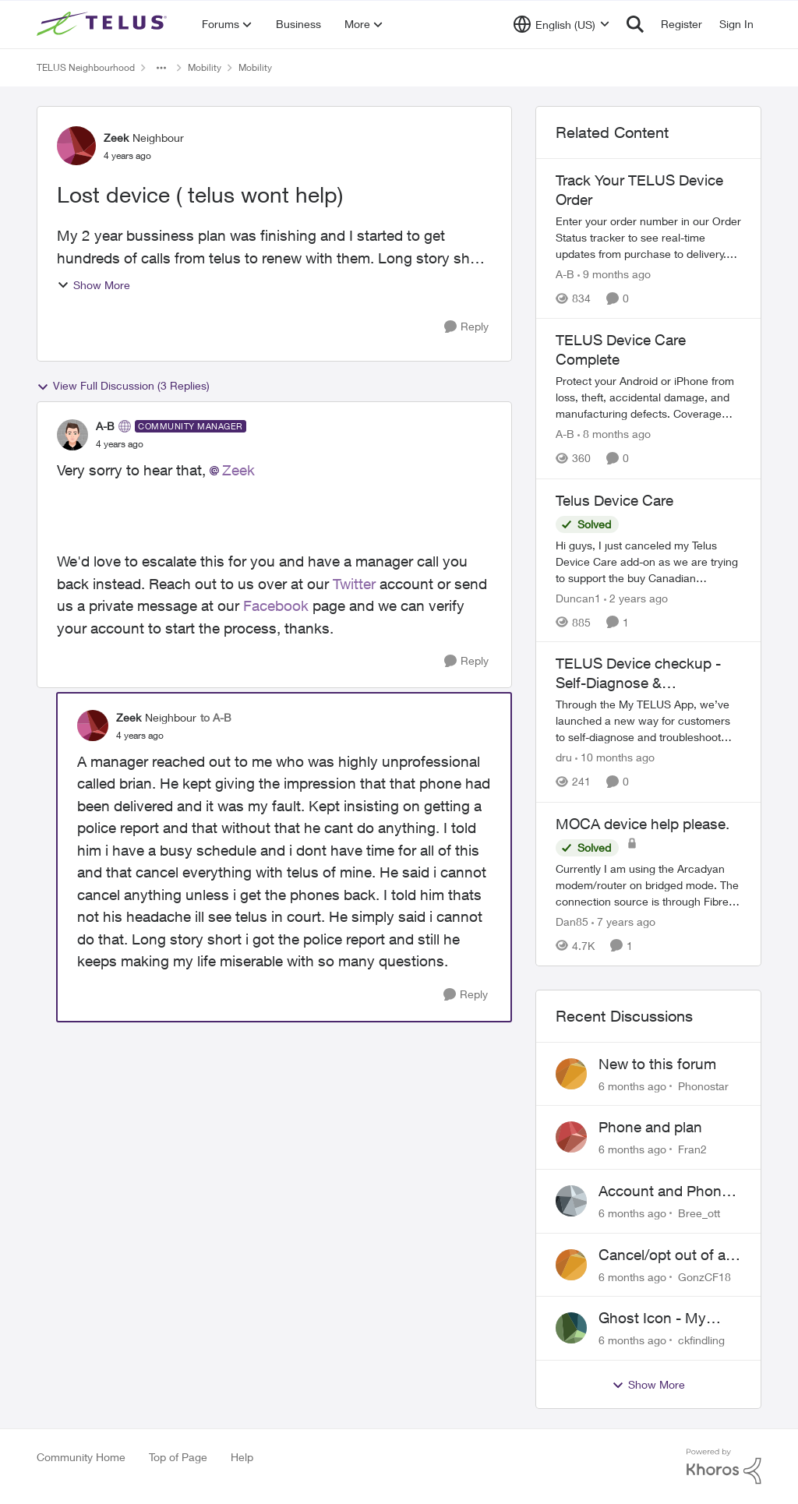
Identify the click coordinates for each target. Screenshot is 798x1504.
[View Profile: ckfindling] (571, 1327)
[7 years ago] (623, 921)
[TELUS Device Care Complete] (648, 397)
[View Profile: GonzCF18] (571, 1264)
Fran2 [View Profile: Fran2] (692, 1149)
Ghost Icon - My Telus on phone (652, 1318)
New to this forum (657, 1063)
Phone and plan (650, 1126)
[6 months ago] (632, 1085)
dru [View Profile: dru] (564, 757)
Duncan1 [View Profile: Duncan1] (578, 597)
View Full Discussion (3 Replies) (123, 386)
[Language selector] (561, 24)
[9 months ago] (614, 274)
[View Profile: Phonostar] (571, 1073)
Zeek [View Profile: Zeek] (116, 137)
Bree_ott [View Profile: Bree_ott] (699, 1213)
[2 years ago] (636, 597)
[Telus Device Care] (648, 560)
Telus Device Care (614, 500)
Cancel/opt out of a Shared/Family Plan (662, 1255)
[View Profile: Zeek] (76, 145)
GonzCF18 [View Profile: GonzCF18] (704, 1276)
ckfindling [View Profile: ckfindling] (701, 1340)
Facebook (276, 605)
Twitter (354, 583)
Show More (93, 284)
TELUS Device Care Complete (621, 349)
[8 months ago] (614, 434)
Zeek (238, 469)
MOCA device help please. (642, 823)
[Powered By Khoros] (724, 1467)
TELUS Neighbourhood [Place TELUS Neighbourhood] (86, 67)
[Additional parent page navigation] (161, 68)
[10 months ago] (615, 758)
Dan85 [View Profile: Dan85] (572, 921)
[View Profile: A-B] (72, 434)
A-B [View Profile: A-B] (105, 425)
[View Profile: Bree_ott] (571, 1200)
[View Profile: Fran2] (571, 1137)
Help (242, 1456)
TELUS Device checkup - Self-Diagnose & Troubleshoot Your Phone (639, 673)
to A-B (215, 717)
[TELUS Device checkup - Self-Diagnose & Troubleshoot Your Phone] (648, 721)
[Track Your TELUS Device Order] (648, 237)
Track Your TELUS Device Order (639, 189)
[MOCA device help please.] (648, 884)
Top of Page (178, 1456)
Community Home (81, 1456)
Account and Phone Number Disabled (663, 1191)
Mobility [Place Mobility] (204, 67)
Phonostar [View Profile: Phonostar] (703, 1085)
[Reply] (466, 326)
